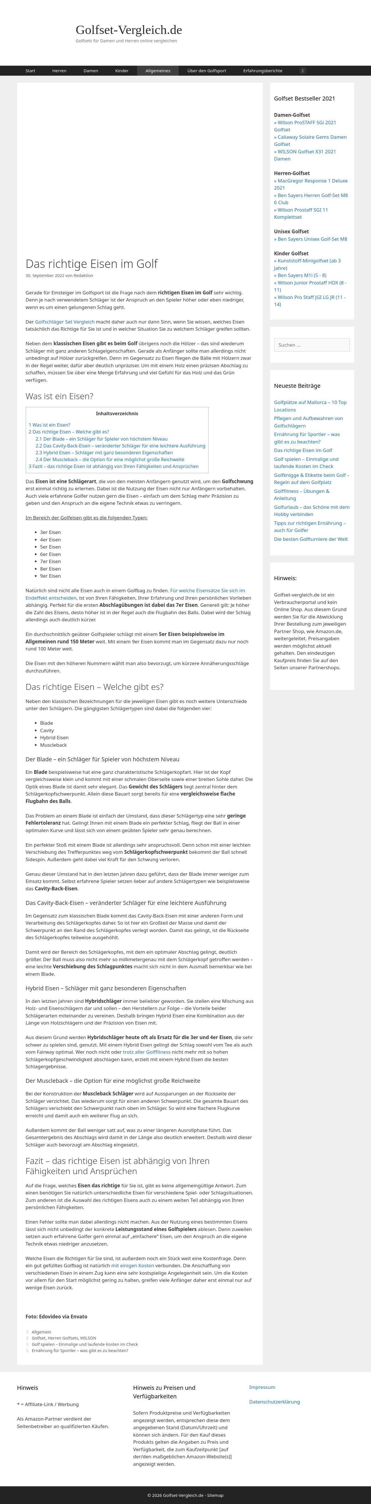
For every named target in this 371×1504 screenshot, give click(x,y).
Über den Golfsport (206, 70)
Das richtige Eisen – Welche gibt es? (69, 432)
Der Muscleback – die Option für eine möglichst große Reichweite (110, 459)
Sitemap (215, 1495)
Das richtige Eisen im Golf (303, 450)
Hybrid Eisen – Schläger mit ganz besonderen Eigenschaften (104, 452)
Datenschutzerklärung (274, 1401)
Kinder (122, 70)
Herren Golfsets (63, 1338)
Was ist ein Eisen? (49, 425)
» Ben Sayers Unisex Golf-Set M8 (310, 239)
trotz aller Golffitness (147, 1052)
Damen (91, 70)
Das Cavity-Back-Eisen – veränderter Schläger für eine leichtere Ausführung (121, 446)
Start (30, 70)
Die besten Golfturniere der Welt (311, 539)
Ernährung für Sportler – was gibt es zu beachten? (80, 1350)
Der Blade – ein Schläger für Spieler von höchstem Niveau (102, 439)
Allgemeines (158, 70)
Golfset (38, 1338)
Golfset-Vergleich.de (129, 30)
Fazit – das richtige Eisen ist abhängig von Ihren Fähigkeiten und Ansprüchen (114, 466)
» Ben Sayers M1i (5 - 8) (300, 275)
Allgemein (41, 1332)
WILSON (88, 1338)
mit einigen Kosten (132, 1265)
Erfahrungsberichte (262, 70)
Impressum (262, 1387)
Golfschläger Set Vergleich (65, 321)
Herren (59, 70)
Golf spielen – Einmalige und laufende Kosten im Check (85, 1344)
